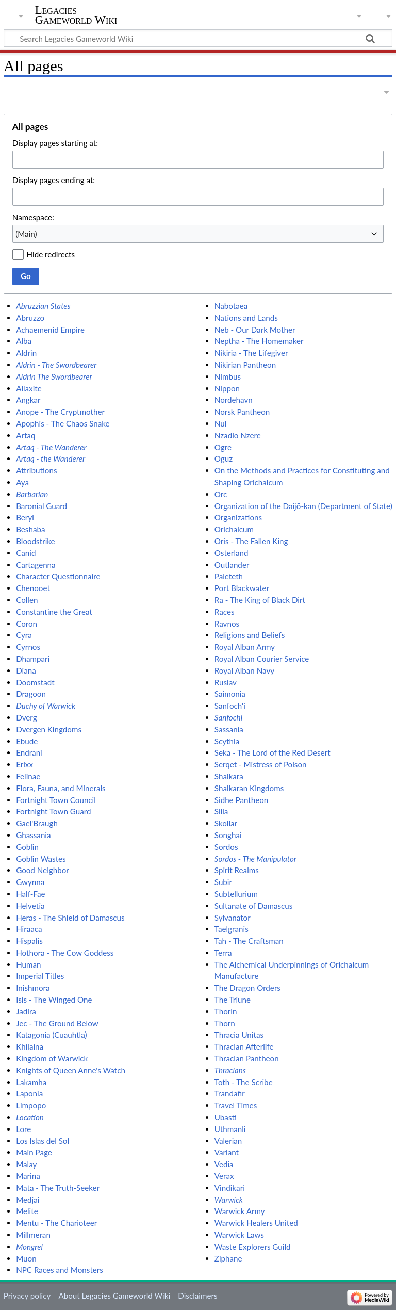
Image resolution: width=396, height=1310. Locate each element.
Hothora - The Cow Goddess (64, 952)
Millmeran (33, 1234)
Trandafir (229, 1093)
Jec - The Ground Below (57, 1023)
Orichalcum (234, 529)
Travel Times (235, 1105)
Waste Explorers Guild (252, 1246)
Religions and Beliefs (249, 635)
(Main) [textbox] (26, 233)
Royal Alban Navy (244, 670)
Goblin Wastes (41, 858)
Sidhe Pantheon (241, 800)
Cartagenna (36, 564)
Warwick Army (239, 1211)
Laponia (29, 1093)
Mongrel (29, 1246)
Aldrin (26, 352)
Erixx (24, 764)
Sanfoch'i (229, 705)
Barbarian (32, 494)
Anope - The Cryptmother (60, 411)
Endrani (29, 752)
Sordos (226, 847)
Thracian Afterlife (244, 1046)
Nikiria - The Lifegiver (251, 352)
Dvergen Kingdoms (48, 729)
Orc (220, 494)
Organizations (238, 517)
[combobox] (198, 233)
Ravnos (226, 623)
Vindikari (229, 1187)
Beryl (25, 517)
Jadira (26, 1011)
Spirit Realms (236, 870)
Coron (26, 623)
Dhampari (33, 658)
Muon (26, 1258)
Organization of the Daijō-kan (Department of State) (303, 506)
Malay (26, 1164)
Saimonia (229, 693)
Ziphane (228, 1258)
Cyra (24, 635)
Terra (223, 952)
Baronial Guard (41, 506)
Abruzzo (30, 317)
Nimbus (227, 376)
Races (224, 611)
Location (30, 1117)
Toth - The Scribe (243, 1082)
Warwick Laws (239, 1234)
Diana (26, 670)
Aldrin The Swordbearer (54, 376)
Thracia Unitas (238, 1034)
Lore (23, 1129)
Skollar (225, 823)
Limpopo (31, 1105)
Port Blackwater (241, 588)
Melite (27, 1211)
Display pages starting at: (55, 143)
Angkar (28, 399)
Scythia (226, 741)
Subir (223, 882)
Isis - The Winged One (54, 999)
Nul (220, 423)
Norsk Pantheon (242, 411)
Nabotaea (231, 305)
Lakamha (31, 1082)
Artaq (25, 435)
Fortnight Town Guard (53, 811)
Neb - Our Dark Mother (254, 329)
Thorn (224, 1023)
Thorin (225, 1011)
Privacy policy (27, 1295)
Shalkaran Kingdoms (249, 788)
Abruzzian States (43, 305)
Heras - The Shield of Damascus (70, 917)
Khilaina (29, 1046)
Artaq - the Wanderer (50, 458)
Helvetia (30, 905)
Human (28, 964)
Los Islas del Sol (42, 1140)
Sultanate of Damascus (253, 905)
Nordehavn (233, 399)
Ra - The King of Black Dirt (259, 599)
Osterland (231, 553)
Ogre (223, 447)
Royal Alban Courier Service (261, 658)
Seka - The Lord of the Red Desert (272, 752)
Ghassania (33, 835)
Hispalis (29, 940)
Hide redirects (51, 254)
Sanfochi (228, 717)
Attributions (36, 470)
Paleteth (228, 576)
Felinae (28, 776)
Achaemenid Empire (50, 329)
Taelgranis (231, 929)
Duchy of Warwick (45, 705)
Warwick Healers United (256, 1222)
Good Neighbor (42, 870)
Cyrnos (28, 646)
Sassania (228, 729)
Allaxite (29, 388)
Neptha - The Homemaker (259, 341)
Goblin (27, 847)
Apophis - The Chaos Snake (62, 423)
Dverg (26, 717)
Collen (27, 599)
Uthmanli (230, 1129)
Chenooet (33, 588)
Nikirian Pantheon (245, 364)
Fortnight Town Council (56, 800)
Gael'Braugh (37, 823)
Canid (26, 553)
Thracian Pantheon (246, 1058)
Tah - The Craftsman (249, 940)
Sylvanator (232, 917)
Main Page (34, 1152)
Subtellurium (236, 893)
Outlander (232, 564)
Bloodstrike (35, 541)
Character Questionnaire (58, 576)
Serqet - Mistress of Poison (260, 764)
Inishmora (33, 987)
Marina (28, 1176)
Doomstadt (35, 682)
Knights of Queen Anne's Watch (70, 1070)
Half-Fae (30, 893)
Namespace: (33, 217)
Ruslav (225, 682)
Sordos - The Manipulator (255, 858)
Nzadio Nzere (237, 435)
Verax (224, 1176)
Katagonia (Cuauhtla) (51, 1034)
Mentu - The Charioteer (56, 1222)
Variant (226, 1152)
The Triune (232, 999)
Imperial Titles (40, 975)
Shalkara (228, 776)
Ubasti (225, 1117)
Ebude (27, 741)
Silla (221, 811)
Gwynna (30, 882)
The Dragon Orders (247, 987)
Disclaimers (197, 1295)
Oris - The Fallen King (251, 541)
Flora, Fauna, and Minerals (60, 788)
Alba (23, 341)
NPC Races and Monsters (59, 1269)
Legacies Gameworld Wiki (76, 15)
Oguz (223, 458)
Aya (22, 482)
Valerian (228, 1140)
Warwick (228, 1199)
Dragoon (31, 693)
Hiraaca (29, 929)
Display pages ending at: (53, 180)
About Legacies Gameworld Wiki (114, 1295)
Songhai (228, 835)
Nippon (227, 388)
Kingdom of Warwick (52, 1058)
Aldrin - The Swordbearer (56, 364)
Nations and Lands (246, 317)
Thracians (230, 1070)
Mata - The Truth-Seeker (58, 1187)
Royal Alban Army (244, 646)
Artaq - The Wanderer (51, 447)
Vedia (224, 1164)
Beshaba (30, 529)
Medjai (27, 1199)
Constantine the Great (54, 611)
